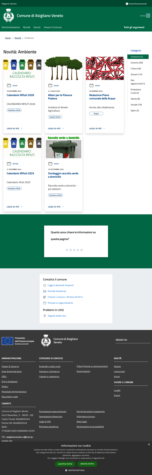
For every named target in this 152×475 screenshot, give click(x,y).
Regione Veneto (9, 3)
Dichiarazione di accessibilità (90, 426)
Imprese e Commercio (49, 371)
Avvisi (12, 85)
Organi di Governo (10, 366)
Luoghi (117, 390)
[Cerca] (147, 15)
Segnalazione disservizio (50, 416)
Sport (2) (135, 110)
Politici (5, 386)
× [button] (149, 445)
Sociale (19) (136, 104)
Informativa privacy (86, 416)
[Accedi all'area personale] (136, 3)
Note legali (82, 421)
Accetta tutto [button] (65, 464)
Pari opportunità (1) (138, 82)
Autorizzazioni (83, 371)
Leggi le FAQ (45, 421)
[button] (76, 470)
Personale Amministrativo (14, 391)
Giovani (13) (136, 74)
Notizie (12, 163)
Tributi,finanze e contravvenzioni (92, 366)
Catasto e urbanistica (49, 376)
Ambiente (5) (137, 56)
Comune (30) (137, 62)
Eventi (117, 395)
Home (8, 38)
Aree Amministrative (12, 371)
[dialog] (76, 458)
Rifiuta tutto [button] (87, 464)
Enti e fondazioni (10, 381)
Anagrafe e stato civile (49, 366)
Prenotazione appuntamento (52, 411)
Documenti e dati (10, 396)
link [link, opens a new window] (102, 458)
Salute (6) (135, 98)
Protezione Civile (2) (136, 91)
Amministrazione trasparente (91, 411)
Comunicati (119, 371)
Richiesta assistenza (48, 426)
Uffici (4, 376)
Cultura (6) (136, 68)
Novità (18, 38)
